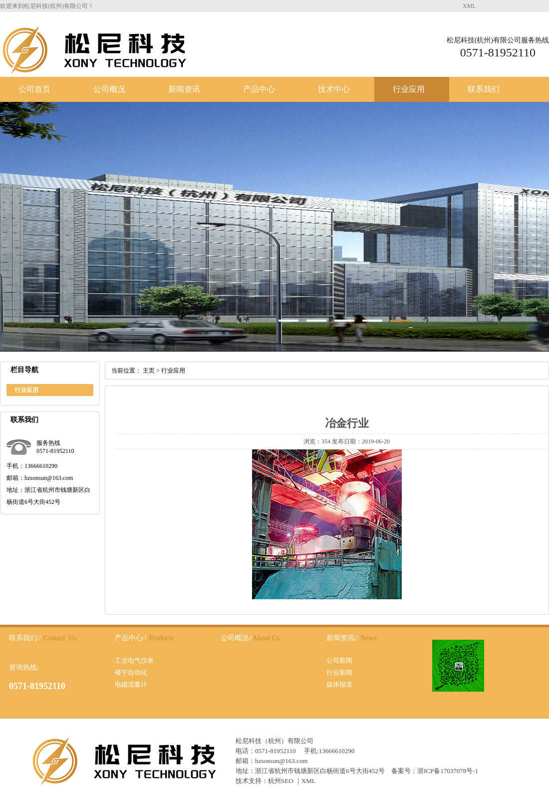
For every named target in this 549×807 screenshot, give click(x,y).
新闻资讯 (184, 89)
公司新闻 (339, 660)
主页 (149, 370)
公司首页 (34, 89)
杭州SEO (280, 781)
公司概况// (237, 638)
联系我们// (25, 638)
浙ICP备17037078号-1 (447, 771)
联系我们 (484, 89)
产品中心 (259, 89)
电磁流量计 (131, 684)
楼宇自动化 (131, 672)
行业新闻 (339, 672)
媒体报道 (339, 684)
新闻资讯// (342, 638)
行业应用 (409, 89)
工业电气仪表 (134, 660)
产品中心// (131, 638)
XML (469, 5)
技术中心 (334, 89)
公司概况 (109, 89)
